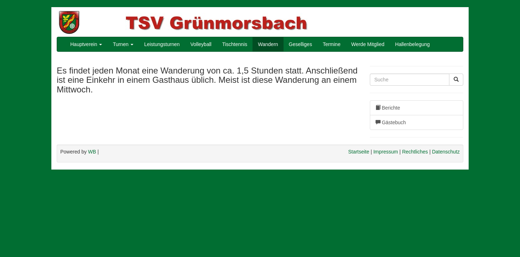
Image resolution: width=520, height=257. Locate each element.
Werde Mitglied (367, 44)
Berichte (388, 108)
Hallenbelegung (412, 44)
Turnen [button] (123, 44)
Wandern (268, 44)
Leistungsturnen (162, 44)
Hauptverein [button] (86, 44)
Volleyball (200, 44)
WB (92, 152)
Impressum (385, 152)
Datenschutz (446, 152)
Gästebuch (391, 122)
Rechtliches (415, 152)
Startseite (358, 152)
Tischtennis (234, 44)
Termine (332, 44)
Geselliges (300, 44)
